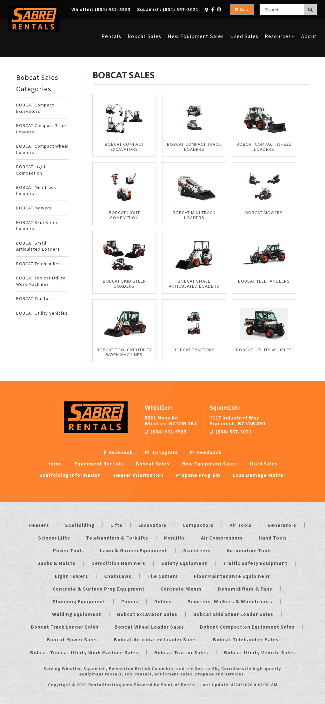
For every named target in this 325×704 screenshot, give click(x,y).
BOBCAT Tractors (34, 298)
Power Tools (68, 550)
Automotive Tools (249, 550)
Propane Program (198, 475)
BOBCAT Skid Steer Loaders (37, 225)
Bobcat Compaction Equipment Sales (247, 627)
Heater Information (138, 475)
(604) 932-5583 (166, 431)
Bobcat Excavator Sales (147, 614)
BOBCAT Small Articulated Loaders (38, 246)
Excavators (152, 525)
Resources (280, 26)
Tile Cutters (162, 576)
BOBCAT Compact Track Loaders (41, 128)
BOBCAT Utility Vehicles (42, 313)
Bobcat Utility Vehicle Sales (259, 652)
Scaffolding (80, 525)
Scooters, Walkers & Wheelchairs (230, 601)
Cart (241, 9)
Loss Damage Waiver (259, 475)
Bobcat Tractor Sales (181, 652)
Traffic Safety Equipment (255, 563)
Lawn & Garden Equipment (133, 550)
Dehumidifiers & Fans (245, 589)
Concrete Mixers (181, 589)
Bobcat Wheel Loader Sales (149, 627)
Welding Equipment (76, 614)
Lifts (116, 525)
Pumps (129, 601)
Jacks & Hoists (57, 563)
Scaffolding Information (70, 475)
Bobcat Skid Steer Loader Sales (233, 614)
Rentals (111, 26)
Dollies (163, 601)
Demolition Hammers (118, 563)
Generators (282, 525)
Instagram (161, 452)
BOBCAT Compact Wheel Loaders (42, 149)
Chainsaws (117, 576)
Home (54, 463)
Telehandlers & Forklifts (117, 537)
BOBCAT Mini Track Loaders (36, 190)
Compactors (198, 525)
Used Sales (244, 26)
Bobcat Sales (144, 26)
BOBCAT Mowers (34, 208)
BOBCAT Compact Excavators (35, 108)
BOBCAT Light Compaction (31, 169)
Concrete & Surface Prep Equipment (99, 589)
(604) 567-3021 (231, 431)
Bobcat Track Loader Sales (65, 627)
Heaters (39, 525)
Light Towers (71, 576)
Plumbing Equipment (79, 601)
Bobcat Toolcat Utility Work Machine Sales (84, 652)
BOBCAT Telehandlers (39, 263)
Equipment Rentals (99, 463)
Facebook (118, 452)
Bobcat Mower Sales (72, 639)
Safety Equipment (184, 563)
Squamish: (168, 9)
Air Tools (240, 525)
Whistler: (101, 9)
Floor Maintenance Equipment (232, 576)
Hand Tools (273, 537)
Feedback (206, 452)
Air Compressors (222, 537)
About (309, 26)
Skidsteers (197, 550)
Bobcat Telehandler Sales (246, 639)
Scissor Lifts (54, 537)
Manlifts (174, 537)
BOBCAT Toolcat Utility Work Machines (40, 281)
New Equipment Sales (196, 26)
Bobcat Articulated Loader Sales (155, 639)
